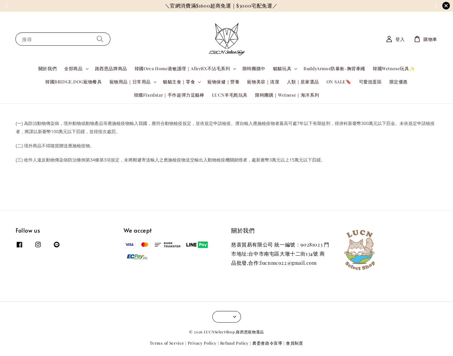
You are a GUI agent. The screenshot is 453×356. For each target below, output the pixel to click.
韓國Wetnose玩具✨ (394, 68)
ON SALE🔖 (339, 82)
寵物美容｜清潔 (263, 82)
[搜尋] (100, 39)
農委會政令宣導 (267, 343)
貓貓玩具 (282, 68)
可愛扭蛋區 (370, 82)
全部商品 (73, 68)
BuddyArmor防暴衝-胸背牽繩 (334, 68)
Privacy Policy (202, 343)
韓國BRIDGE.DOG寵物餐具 (73, 82)
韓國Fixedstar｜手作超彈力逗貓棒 (169, 95)
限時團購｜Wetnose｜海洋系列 (287, 95)
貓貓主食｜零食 (179, 82)
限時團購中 (254, 68)
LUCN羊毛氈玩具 (230, 95)
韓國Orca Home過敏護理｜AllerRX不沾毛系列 (182, 68)
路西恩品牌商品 (111, 68)
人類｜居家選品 (303, 82)
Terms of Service (167, 343)
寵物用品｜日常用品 (130, 82)
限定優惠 (398, 82)
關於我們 (47, 68)
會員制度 (294, 343)
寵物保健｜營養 (223, 82)
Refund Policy (234, 343)
